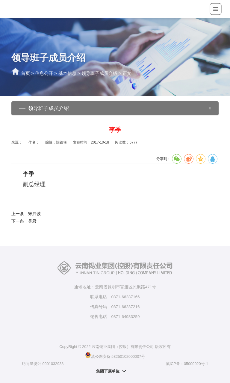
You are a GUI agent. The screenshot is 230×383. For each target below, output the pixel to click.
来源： (16, 142)
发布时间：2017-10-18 (91, 142)
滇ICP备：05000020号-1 (187, 363)
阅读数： (126, 142)
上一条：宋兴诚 (26, 214)
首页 (25, 73)
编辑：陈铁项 (56, 142)
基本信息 (67, 73)
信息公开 (44, 73)
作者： (33, 142)
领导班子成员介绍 (99, 73)
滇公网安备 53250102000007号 (115, 355)
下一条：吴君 (24, 221)
